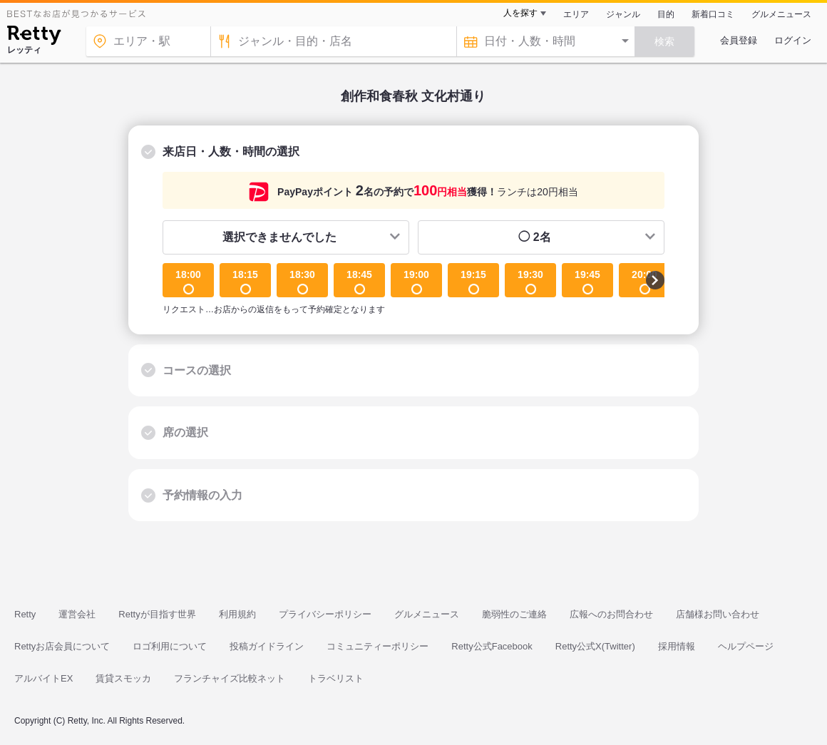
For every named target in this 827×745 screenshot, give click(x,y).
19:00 (416, 281)
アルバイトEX (43, 678)
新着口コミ (713, 14)
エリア (576, 14)
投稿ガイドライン (267, 646)
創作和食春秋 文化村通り (413, 96)
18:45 (359, 281)
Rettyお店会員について (62, 646)
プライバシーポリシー (325, 614)
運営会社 (77, 614)
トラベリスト (336, 678)
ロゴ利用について (170, 646)
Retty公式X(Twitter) (595, 646)
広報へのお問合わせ (611, 614)
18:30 (302, 281)
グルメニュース (781, 14)
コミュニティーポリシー (377, 646)
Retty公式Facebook (491, 646)
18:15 (245, 281)
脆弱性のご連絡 (514, 614)
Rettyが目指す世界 (156, 614)
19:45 (587, 281)
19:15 (473, 281)
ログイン (792, 40)
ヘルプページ (746, 646)
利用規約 (237, 614)
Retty (25, 614)
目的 (665, 14)
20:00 (644, 281)
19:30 (530, 281)
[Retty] (34, 37)
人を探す (520, 13)
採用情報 (676, 646)
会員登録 (738, 40)
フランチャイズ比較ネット (229, 678)
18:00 (188, 281)
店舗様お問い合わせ (717, 614)
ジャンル (623, 14)
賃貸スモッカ (123, 678)
